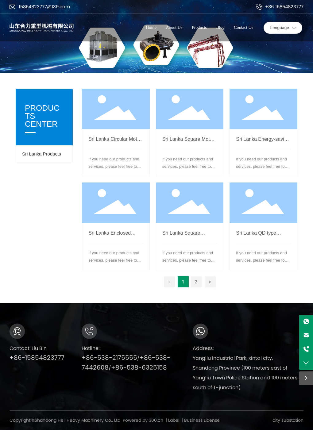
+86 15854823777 (284, 6)
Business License (202, 420)
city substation (287, 420)
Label (173, 420)
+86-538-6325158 (139, 367)
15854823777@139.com (44, 6)
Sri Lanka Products (41, 153)
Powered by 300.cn (143, 420)
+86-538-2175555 (109, 357)
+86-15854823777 (37, 357)
